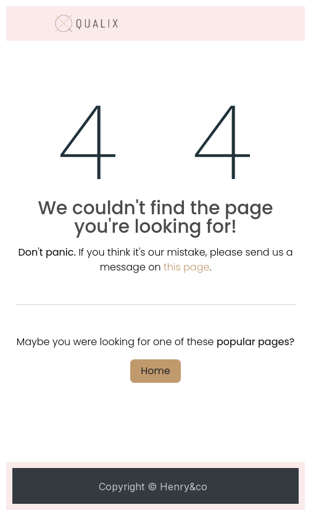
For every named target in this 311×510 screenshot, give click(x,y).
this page (186, 267)
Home (155, 371)
